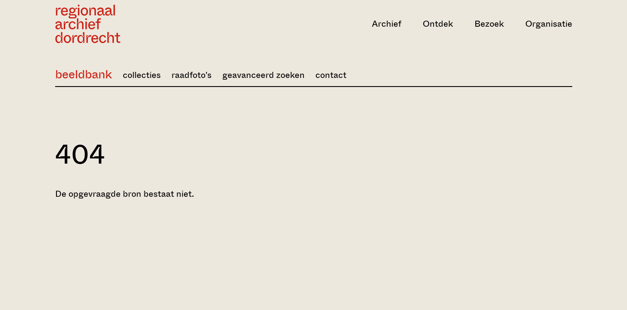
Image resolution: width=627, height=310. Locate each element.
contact (330, 75)
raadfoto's (192, 75)
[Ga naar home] (132, 24)
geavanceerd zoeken (263, 75)
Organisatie (548, 24)
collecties (142, 75)
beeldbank (83, 74)
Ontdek (438, 24)
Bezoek (489, 24)
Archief (386, 24)
